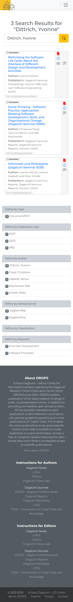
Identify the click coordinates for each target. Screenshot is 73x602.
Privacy (49, 596)
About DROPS (17, 596)
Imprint (36, 596)
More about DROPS (36, 450)
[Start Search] (64, 38)
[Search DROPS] (31, 38)
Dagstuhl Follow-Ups (36, 480)
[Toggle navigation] (66, 5)
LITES (36, 505)
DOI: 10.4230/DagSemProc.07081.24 (22, 96)
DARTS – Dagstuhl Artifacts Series (36, 492)
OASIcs (36, 476)
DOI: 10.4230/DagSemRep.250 (19, 153)
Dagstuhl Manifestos (36, 500)
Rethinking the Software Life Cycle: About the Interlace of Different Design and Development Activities (27, 64)
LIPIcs (36, 472)
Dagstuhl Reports (36, 496)
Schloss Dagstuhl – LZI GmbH (46, 592)
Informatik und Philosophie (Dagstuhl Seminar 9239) (28, 165)
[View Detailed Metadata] (58, 58)
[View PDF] (58, 53)
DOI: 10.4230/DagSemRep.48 (19, 193)
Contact (63, 596)
